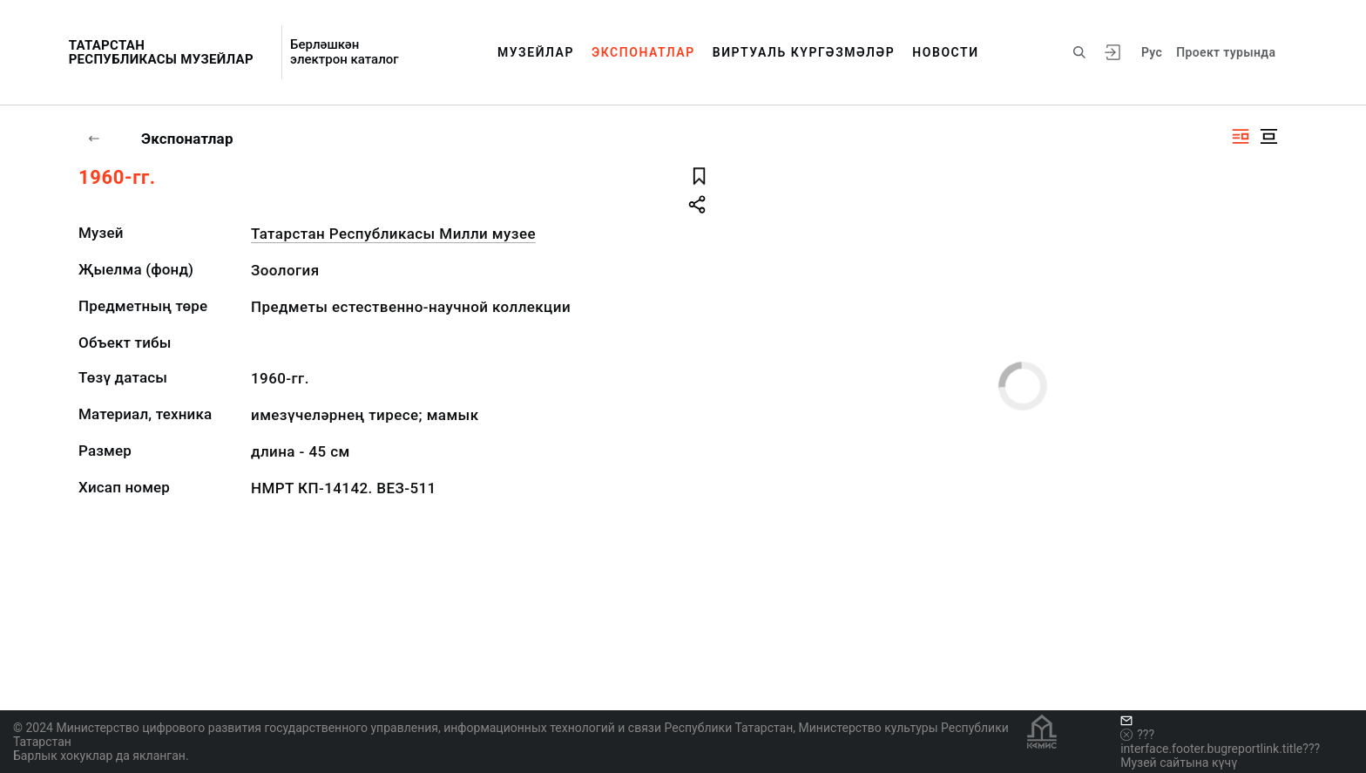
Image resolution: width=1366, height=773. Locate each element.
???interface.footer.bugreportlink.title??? (1220, 742)
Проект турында (1225, 52)
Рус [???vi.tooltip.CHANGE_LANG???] (1151, 52)
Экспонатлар (643, 52)
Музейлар (535, 52)
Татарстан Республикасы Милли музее (393, 233)
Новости (945, 52)
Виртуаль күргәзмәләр (804, 52)
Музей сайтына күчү (1178, 763)
